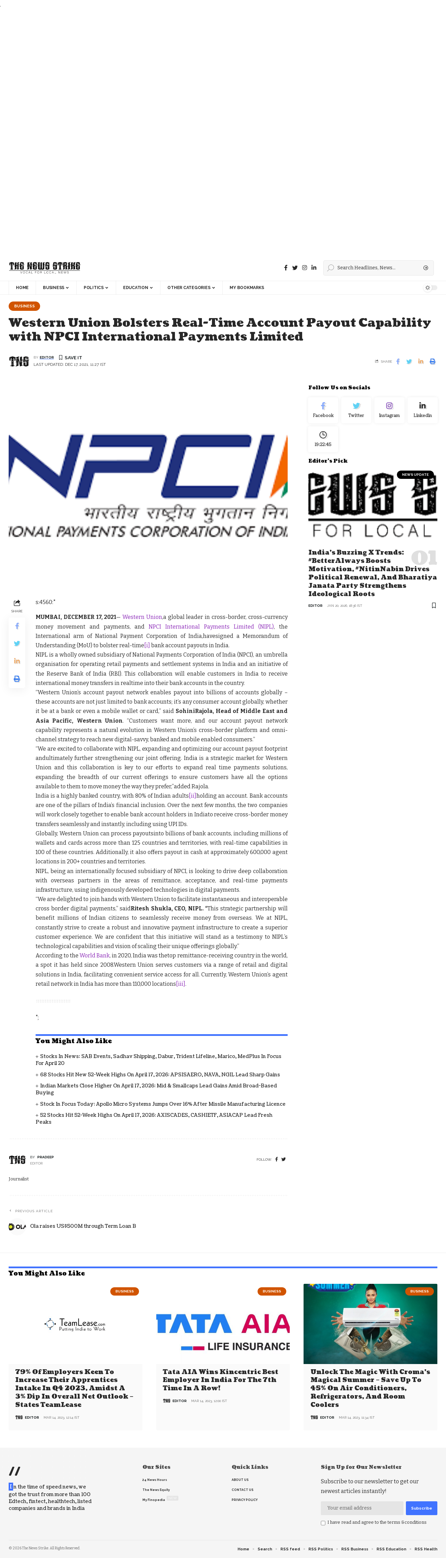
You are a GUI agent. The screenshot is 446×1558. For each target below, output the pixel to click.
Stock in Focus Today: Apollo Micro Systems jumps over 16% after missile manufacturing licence (163, 1104)
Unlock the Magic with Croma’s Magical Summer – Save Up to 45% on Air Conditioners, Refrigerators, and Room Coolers (370, 1388)
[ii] (192, 796)
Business (24, 306)
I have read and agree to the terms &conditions (377, 1522)
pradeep (45, 1157)
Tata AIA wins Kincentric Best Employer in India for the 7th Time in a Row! (220, 1380)
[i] (147, 645)
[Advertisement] (207, 132)
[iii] (180, 984)
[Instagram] (389, 411)
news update (415, 477)
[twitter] (284, 1159)
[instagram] (304, 267)
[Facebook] (285, 267)
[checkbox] (323, 1523)
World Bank (95, 956)
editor (47, 358)
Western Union (142, 617)
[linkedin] (314, 267)
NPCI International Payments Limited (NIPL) (211, 627)
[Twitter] (294, 267)
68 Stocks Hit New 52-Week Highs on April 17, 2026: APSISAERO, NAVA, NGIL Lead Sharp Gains (160, 1075)
